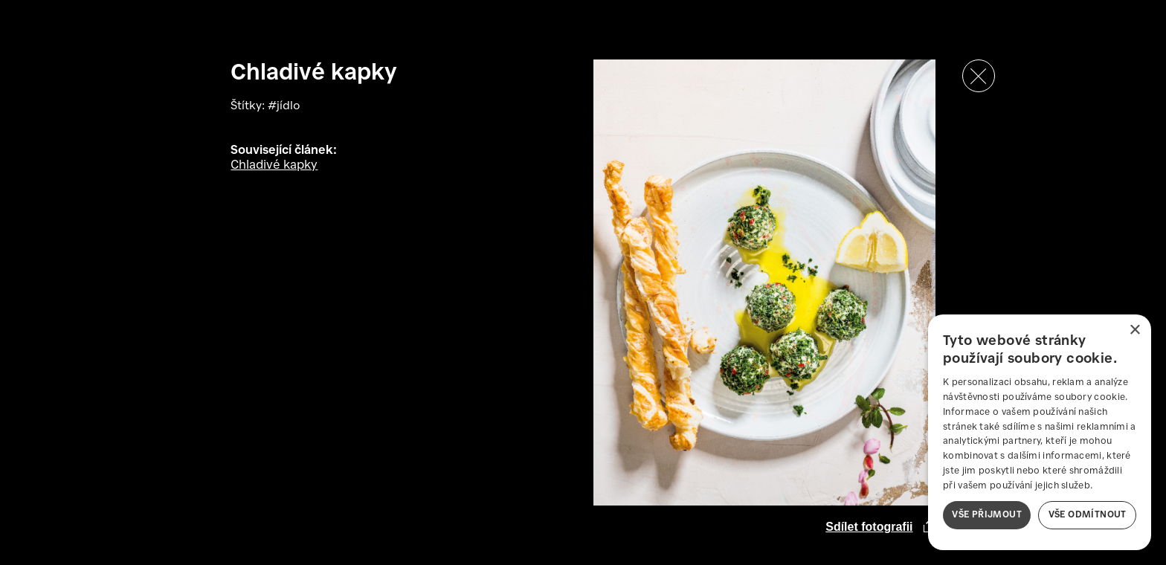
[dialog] (1039, 432)
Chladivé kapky (274, 165)
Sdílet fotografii (868, 526)
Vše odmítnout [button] (1088, 515)
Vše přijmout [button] (987, 515)
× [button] (1134, 330)
